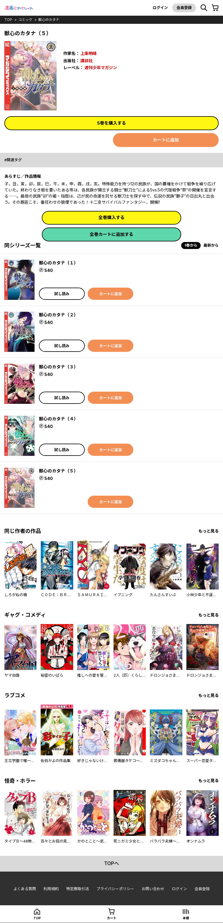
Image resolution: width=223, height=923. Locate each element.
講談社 (86, 60)
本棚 (186, 918)
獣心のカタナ (48, 19)
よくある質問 (24, 888)
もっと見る (208, 530)
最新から (211, 245)
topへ (111, 863)
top (8, 19)
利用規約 (51, 888)
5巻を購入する (111, 123)
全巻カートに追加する (111, 234)
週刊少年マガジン (100, 67)
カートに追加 (166, 140)
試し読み (61, 293)
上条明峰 (88, 53)
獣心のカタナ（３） (58, 367)
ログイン (160, 7)
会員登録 (184, 7)
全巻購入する (111, 217)
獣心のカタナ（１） (58, 263)
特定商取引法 (77, 888)
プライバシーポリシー (115, 888)
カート (111, 918)
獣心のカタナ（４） (58, 419)
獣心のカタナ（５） (58, 471)
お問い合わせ (153, 888)
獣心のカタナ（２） (58, 315)
